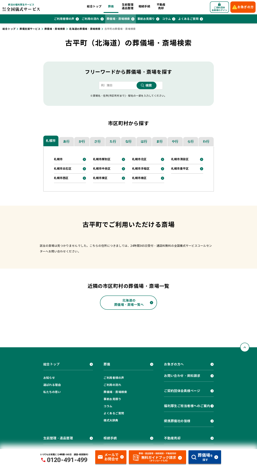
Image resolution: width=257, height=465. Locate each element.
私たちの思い (52, 392)
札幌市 (51, 141)
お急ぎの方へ (174, 364)
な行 (128, 142)
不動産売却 (161, 6)
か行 (82, 142)
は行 (144, 142)
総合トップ (94, 6)
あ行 (66, 142)
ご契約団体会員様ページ (182, 391)
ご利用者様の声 (64, 19)
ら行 (190, 142)
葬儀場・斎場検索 (118, 19)
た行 (113, 142)
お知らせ (49, 378)
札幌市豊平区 (180, 169)
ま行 (159, 142)
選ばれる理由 (52, 385)
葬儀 (111, 6)
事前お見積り (146, 19)
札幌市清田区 (180, 159)
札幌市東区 (100, 178)
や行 (175, 142)
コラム (166, 19)
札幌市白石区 (63, 169)
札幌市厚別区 (102, 159)
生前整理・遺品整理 (58, 438)
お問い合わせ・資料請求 (182, 376)
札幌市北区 (139, 159)
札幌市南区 (139, 178)
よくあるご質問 (188, 19)
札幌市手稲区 (141, 169)
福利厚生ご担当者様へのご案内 (187, 406)
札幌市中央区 (102, 169)
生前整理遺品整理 (128, 6)
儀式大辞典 (111, 420)
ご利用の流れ (90, 19)
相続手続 (144, 6)
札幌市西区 (61, 178)
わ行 (206, 142)
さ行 (97, 142)
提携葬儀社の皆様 (177, 421)
